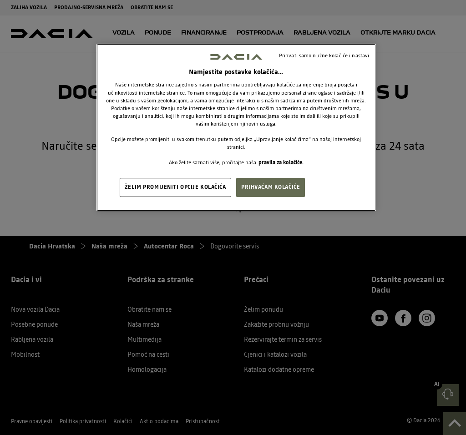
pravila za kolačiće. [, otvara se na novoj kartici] (281, 162)
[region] (236, 128)
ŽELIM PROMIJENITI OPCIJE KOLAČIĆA (175, 187)
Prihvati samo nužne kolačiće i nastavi (324, 55)
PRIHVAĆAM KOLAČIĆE (270, 187)
